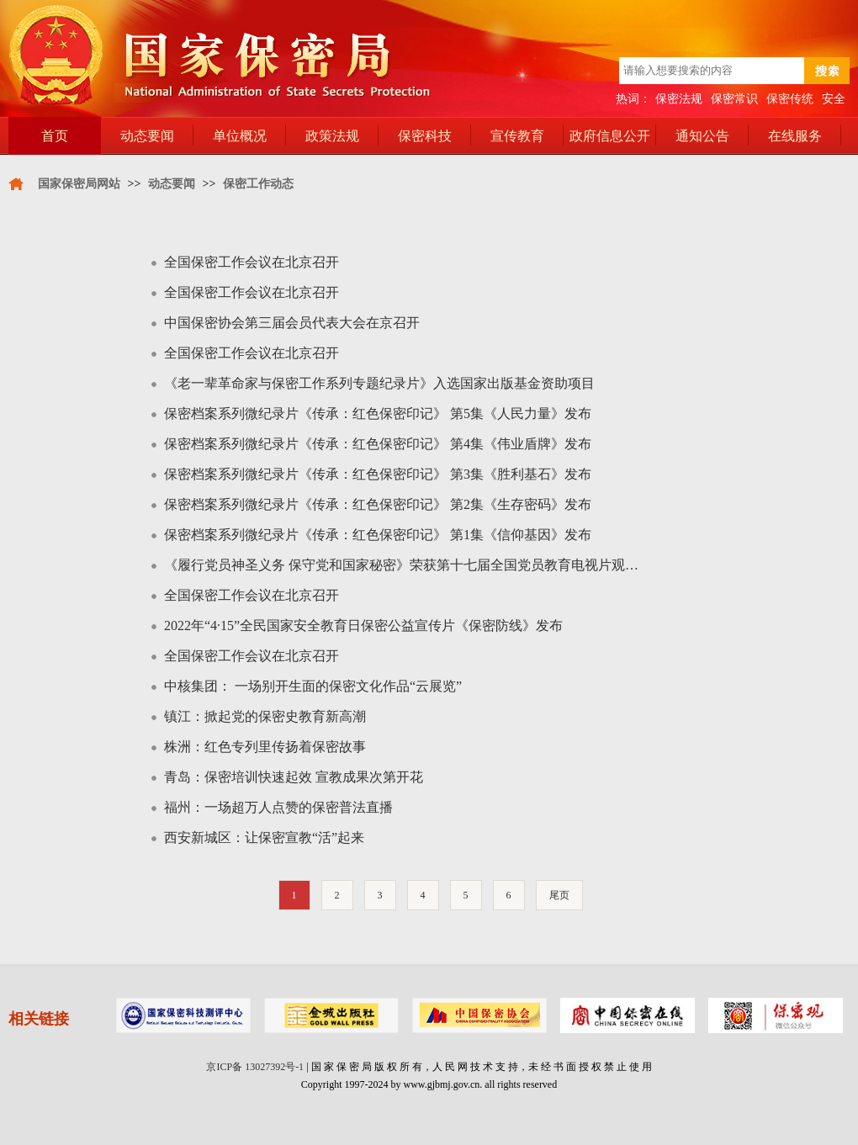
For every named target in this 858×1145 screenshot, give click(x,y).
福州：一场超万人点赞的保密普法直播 (278, 807)
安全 (833, 99)
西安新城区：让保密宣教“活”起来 (264, 837)
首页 (54, 136)
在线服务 (795, 136)
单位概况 (240, 136)
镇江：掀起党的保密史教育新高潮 (265, 716)
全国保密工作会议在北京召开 (251, 262)
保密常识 (734, 99)
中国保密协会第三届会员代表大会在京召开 (292, 322)
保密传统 (789, 99)
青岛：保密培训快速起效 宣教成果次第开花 (293, 777)
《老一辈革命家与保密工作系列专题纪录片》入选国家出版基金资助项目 (379, 383)
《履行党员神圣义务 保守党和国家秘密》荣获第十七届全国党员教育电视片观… (401, 565)
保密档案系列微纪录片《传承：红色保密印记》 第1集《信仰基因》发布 (377, 534)
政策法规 (332, 136)
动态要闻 (147, 136)
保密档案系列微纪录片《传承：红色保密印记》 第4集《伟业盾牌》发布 (377, 444)
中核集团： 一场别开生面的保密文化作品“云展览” (313, 686)
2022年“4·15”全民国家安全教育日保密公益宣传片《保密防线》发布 (363, 625)
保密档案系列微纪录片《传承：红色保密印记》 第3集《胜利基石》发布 (377, 474)
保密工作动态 (258, 184)
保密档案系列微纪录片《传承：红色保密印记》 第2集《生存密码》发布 (377, 504)
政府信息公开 (609, 136)
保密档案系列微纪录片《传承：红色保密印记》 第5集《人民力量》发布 (377, 413)
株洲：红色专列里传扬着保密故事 (265, 746)
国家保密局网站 (79, 184)
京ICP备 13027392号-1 (255, 1067)
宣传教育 (517, 136)
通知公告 (702, 136)
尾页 (559, 895)
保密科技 (425, 136)
